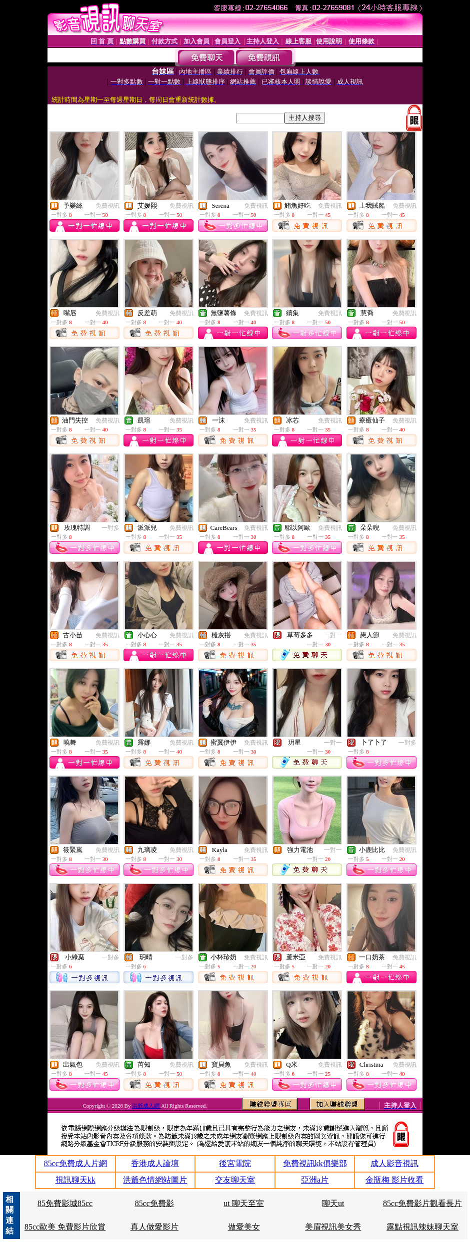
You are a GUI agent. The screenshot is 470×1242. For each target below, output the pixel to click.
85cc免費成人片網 (75, 1163)
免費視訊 (108, 205)
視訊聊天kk (76, 1180)
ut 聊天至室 (244, 1203)
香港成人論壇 (155, 1163)
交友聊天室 (235, 1180)
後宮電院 (235, 1163)
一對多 (111, 527)
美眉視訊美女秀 (333, 1227)
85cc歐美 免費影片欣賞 (65, 1227)
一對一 (333, 635)
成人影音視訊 (394, 1163)
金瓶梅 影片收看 (395, 1180)
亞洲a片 (314, 1180)
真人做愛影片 (154, 1227)
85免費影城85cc (65, 1203)
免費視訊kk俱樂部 (315, 1163)
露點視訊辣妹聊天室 (422, 1227)
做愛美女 (244, 1227)
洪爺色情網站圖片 (155, 1180)
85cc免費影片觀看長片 (422, 1203)
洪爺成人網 (146, 1106)
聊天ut (333, 1203)
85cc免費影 (154, 1203)
